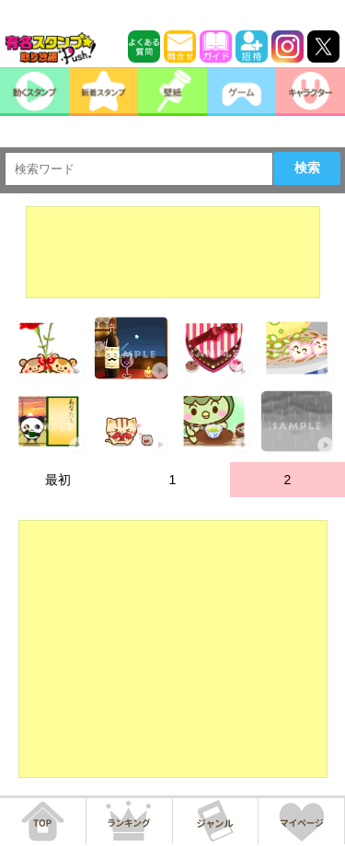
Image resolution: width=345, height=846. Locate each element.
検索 (307, 167)
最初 (58, 479)
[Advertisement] (173, 252)
